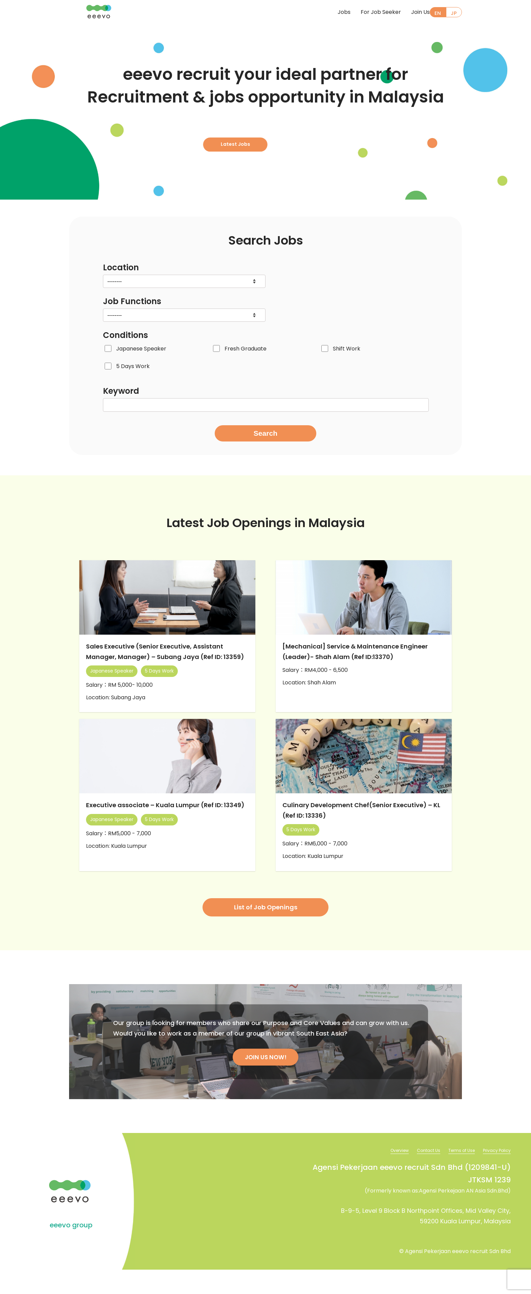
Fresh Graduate (246, 349)
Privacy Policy (495, 1174)
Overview (385, 1174)
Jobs (332, 13)
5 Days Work (133, 366)
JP (453, 13)
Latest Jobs (262, 136)
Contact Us (417, 1174)
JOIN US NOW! (265, 1080)
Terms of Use (455, 1174)
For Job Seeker (369, 13)
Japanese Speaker (141, 349)
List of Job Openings (266, 930)
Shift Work (346, 349)
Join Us (409, 13)
